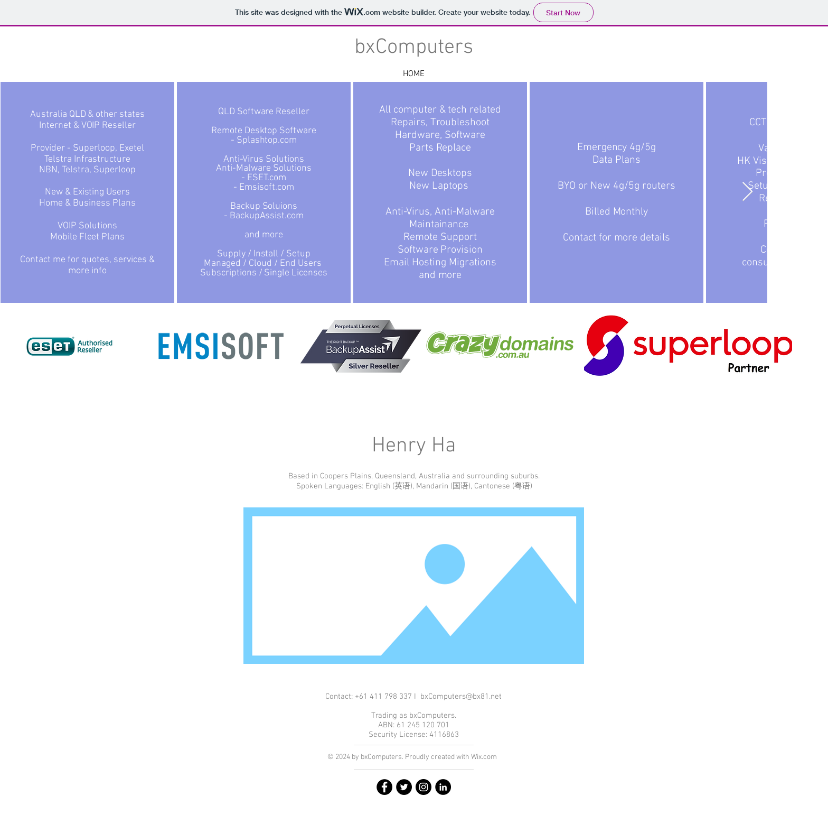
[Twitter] (404, 787)
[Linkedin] (443, 787)
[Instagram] (423, 787)
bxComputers (413, 47)
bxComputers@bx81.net (461, 696)
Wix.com (484, 757)
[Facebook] (384, 787)
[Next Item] (747, 192)
